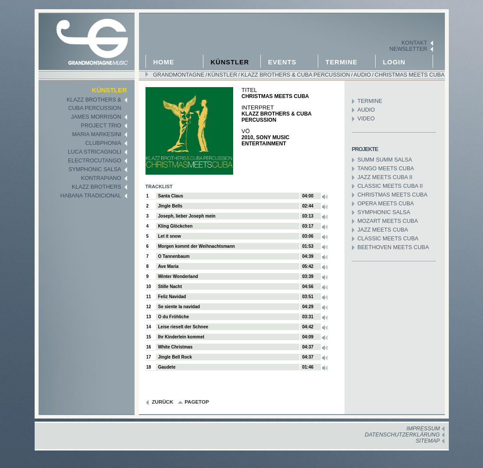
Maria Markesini (96, 134)
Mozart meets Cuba (388, 221)
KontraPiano (101, 178)
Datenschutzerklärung (402, 435)
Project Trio (101, 126)
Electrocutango (94, 161)
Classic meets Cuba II (390, 186)
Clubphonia (103, 143)
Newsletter (408, 49)
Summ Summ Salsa (385, 160)
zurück (163, 402)
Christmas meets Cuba (408, 75)
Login (394, 62)
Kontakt (414, 43)
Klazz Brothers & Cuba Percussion (294, 75)
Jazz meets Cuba (383, 230)
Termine (342, 62)
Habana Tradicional (90, 196)
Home (163, 62)
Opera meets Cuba (386, 204)
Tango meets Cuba (386, 168)
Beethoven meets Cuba (393, 247)
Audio (361, 75)
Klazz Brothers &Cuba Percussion (94, 104)
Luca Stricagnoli (94, 152)
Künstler (230, 62)
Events (282, 62)
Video (366, 119)
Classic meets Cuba (388, 239)
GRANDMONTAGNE (178, 75)
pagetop (197, 402)
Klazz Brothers (96, 187)
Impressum (423, 429)
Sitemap (428, 441)
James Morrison (96, 117)
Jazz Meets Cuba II (385, 177)
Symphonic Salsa (94, 169)
